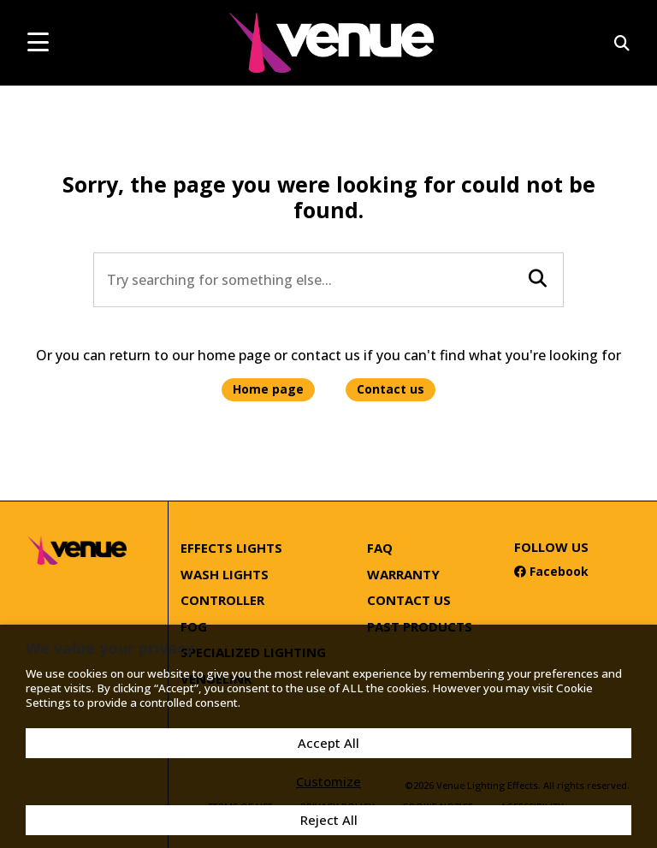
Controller (222, 599)
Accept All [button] (328, 742)
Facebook (551, 571)
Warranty (403, 574)
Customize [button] (328, 781)
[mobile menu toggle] (38, 42)
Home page (268, 389)
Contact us (390, 389)
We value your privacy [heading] (109, 647)
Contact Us (409, 599)
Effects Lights (231, 547)
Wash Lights (225, 574)
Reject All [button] (329, 819)
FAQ (380, 547)
